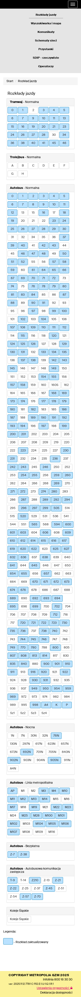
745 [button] (33, 639)
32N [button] (45, 735)
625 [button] (56, 548)
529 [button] (34, 516)
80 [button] (64, 286)
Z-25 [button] (25, 888)
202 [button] (34, 434)
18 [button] (64, 212)
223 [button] (23, 450)
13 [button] (64, 118)
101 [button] (12, 319)
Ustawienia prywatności (54, 988)
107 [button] (12, 327)
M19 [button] (34, 807)
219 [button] (56, 442)
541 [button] (66, 516)
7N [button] (23, 735)
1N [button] (12, 735)
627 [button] (66, 548)
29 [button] (54, 229)
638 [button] (45, 557)
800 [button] (55, 647)
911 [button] (12, 672)
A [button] (12, 165)
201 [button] (23, 434)
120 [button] (54, 335)
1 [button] (22, 110)
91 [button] (43, 302)
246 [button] (45, 467)
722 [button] (43, 622)
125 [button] (23, 344)
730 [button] (64, 622)
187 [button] (12, 417)
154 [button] (43, 376)
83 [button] (23, 294)
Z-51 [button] (61, 888)
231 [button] (12, 458)
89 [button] (23, 302)
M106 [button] (65, 823)
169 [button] (64, 393)
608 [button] (57, 532)
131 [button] (23, 352)
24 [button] (12, 134)
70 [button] (33, 278)
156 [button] (64, 376)
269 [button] (56, 483)
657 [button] (46, 573)
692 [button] (35, 598)
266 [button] (34, 483)
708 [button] (34, 614)
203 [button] (45, 434)
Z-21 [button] (58, 880)
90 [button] (33, 302)
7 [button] (23, 118)
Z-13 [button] (46, 880)
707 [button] (23, 614)
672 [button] (56, 581)
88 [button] (12, 302)
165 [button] (22, 393)
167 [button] (43, 393)
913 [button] (23, 672)
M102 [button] (13, 823)
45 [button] (54, 143)
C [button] (33, 165)
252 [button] (67, 467)
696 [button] (24, 606)
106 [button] (64, 319)
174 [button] (23, 401)
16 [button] (22, 126)
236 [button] (55, 458)
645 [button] (34, 565)
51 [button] (12, 261)
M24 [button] (13, 815)
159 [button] (33, 385)
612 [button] (23, 540)
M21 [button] (45, 807)
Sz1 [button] (12, 713)
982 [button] (56, 696)
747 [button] (54, 639)
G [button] (12, 173)
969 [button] (13, 696)
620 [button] (23, 548)
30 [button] (54, 134)
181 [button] (23, 409)
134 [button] (54, 352)
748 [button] (65, 639)
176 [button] (33, 401)
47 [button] (33, 253)
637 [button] (34, 557)
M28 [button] (36, 815)
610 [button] (12, 540)
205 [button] (67, 434)
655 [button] (24, 573)
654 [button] (13, 573)
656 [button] (35, 573)
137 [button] (23, 360)
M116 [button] (51, 831)
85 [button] (44, 294)
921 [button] (54, 672)
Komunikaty (46, 32)
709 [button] (44, 614)
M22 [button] (56, 807)
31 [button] (12, 237)
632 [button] (12, 557)
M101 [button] (61, 815)
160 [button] (43, 385)
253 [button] (12, 475)
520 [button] (23, 516)
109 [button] (33, 327)
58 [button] (64, 261)
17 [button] (54, 212)
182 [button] (33, 409)
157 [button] (12, 385)
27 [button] (33, 134)
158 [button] (22, 385)
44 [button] (64, 245)
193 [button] (12, 426)
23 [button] (64, 126)
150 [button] (64, 368)
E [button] (54, 165)
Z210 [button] (35, 880)
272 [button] (22, 491)
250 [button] (56, 467)
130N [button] (13, 743)
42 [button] (43, 245)
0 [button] (12, 110)
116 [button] (33, 335)
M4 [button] (54, 790)
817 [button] (55, 655)
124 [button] (12, 344)
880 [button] (35, 663)
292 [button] (56, 499)
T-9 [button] (12, 880)
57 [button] (54, 261)
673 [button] (66, 581)
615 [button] (43, 540)
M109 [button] (39, 831)
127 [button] (43, 344)
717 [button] (12, 622)
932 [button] (56, 680)
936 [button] (13, 688)
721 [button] (33, 622)
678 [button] (34, 590)
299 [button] (45, 508)
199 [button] (64, 426)
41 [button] (43, 143)
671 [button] (45, 581)
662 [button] (57, 573)
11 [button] (54, 118)
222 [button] (12, 450)
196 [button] (33, 426)
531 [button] (45, 516)
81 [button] (12, 294)
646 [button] (46, 565)
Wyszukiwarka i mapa (46, 23)
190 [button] (43, 417)
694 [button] (57, 598)
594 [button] (57, 524)
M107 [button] (13, 831)
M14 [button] (45, 799)
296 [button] (24, 508)
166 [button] (33, 393)
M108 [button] (26, 831)
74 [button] (12, 286)
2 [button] (33, 110)
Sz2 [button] (22, 713)
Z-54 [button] (13, 896)
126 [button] (33, 344)
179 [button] (64, 401)
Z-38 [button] (23, 854)
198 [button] (53, 426)
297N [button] (26, 743)
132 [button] (33, 352)
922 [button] (65, 672)
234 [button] (33, 458)
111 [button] (54, 327)
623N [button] (52, 743)
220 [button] (66, 442)
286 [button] (13, 499)
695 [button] (13, 606)
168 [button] (53, 393)
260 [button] (67, 475)
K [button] (56, 704)
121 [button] (64, 335)
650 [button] (68, 565)
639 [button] (56, 557)
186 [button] (64, 409)
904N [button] (41, 760)
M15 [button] (56, 799)
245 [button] (34, 467)
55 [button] (33, 261)
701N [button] (39, 752)
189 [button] (33, 417)
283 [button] (65, 491)
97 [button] (33, 311)
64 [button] (44, 270)
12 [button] (12, 212)
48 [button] (44, 253)
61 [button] (33, 270)
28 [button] (43, 134)
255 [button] (34, 475)
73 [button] (64, 278)
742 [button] (65, 631)
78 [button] (43, 286)
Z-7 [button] (12, 854)
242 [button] (12, 467)
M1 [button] (23, 790)
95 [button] (12, 311)
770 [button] (23, 647)
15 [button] (12, 126)
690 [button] (24, 598)
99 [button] (54, 311)
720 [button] (22, 622)
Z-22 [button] (13, 888)
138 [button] (33, 360)
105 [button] (53, 319)
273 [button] (33, 491)
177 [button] (43, 401)
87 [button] (64, 294)
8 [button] (33, 204)
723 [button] (54, 622)
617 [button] (64, 540)
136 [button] (12, 360)
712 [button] (55, 614)
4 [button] (54, 110)
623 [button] (45, 548)
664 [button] (13, 581)
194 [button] (22, 426)
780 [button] (33, 647)
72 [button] (54, 278)
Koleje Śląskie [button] (19, 919)
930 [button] (35, 680)
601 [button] (12, 532)
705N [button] (52, 752)
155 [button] (53, 376)
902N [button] (14, 760)
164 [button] (12, 393)
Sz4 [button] (44, 713)
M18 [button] (23, 807)
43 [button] (54, 245)
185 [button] (53, 409)
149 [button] (53, 368)
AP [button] (12, 790)
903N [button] (27, 760)
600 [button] (68, 524)
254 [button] (23, 475)
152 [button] (23, 376)
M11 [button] (12, 799)
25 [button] (12, 229)
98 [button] (44, 311)
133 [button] (43, 352)
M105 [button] (52, 823)
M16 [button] (67, 799)
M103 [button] (26, 823)
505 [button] (56, 508)
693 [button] (46, 598)
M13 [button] (34, 799)
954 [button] (57, 688)
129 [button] (64, 344)
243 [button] (23, 467)
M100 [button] (48, 815)
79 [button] (54, 286)
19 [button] (33, 126)
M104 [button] (39, 823)
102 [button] (23, 319)
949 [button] (34, 688)
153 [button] (33, 376)
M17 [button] (12, 807)
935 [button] (67, 680)
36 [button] (12, 143)
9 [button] (33, 118)
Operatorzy (46, 66)
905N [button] (54, 760)
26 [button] (23, 134)
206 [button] (13, 442)
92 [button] (54, 302)
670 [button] (35, 581)
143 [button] (64, 360)
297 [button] (34, 508)
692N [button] (27, 752)
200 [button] (13, 434)
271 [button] (12, 491)
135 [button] (64, 352)
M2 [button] (33, 790)
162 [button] (66, 385)
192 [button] (64, 417)
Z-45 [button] (49, 888)
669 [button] (24, 581)
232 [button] (22, 458)
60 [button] (23, 270)
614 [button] (33, 540)
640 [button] (67, 557)
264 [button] (23, 483)
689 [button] (13, 598)
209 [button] (45, 442)
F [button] (64, 165)
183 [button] (43, 409)
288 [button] (34, 499)
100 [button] (64, 311)
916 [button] (33, 672)
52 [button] (23, 261)
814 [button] (44, 655)
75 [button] (23, 286)
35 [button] (43, 237)
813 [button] (34, 655)
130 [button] (12, 352)
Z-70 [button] (37, 896)
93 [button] (64, 302)
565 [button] (34, 524)
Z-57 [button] (25, 896)
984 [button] (67, 696)
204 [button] (56, 434)
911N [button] (67, 760)
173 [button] (12, 401)
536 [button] (55, 516)
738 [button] (44, 631)
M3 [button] (43, 790)
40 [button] (33, 143)
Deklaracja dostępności (56, 992)
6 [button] (12, 118)
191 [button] (54, 417)
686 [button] (45, 590)
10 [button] (43, 118)
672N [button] (13, 752)
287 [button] (23, 499)
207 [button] (23, 442)
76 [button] (33, 286)
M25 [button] (25, 815)
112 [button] (64, 327)
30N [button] (34, 735)
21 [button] (53, 126)
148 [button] (43, 368)
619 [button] (12, 548)
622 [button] (34, 548)
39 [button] (12, 245)
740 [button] (54, 631)
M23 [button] (68, 807)
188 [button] (22, 417)
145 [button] (12, 368)
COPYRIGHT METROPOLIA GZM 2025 (39, 975)
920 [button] (44, 672)
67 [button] (12, 278)
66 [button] (64, 270)
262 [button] (12, 483)
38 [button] (23, 143)
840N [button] (66, 752)
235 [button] (44, 458)
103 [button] (33, 319)
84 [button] (33, 294)
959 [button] (68, 688)
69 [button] (23, 278)
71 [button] (43, 278)
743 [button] (12, 639)
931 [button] (45, 680)
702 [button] (57, 606)
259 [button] (56, 475)
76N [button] (56, 735)
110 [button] (43, 327)
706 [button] (12, 614)
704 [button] (67, 606)
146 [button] (22, 368)
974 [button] (45, 696)
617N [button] (38, 743)
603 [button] (23, 532)
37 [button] (64, 237)
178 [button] (54, 401)
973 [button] (34, 696)
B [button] (23, 165)
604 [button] (34, 532)
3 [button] (43, 110)
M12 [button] (23, 799)
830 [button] (66, 655)
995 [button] (24, 704)
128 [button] (54, 344)
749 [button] (12, 647)
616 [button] (53, 540)
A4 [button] (46, 704)
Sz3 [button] (33, 713)
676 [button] (23, 590)
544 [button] (13, 524)
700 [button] (46, 606)
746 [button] (44, 639)
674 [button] (12, 590)
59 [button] (12, 270)
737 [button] (33, 631)
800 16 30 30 (63, 979)
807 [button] (12, 655)
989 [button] (13, 704)
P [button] (67, 704)
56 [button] (44, 261)
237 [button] (65, 458)
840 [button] (24, 663)
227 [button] (55, 450)
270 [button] (67, 483)
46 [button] (64, 143)
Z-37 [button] (37, 888)
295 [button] (13, 508)
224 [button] (34, 450)
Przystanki (45, 49)
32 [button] (23, 237)
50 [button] (64, 253)
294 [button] (67, 499)
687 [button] (56, 590)
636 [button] (23, 557)
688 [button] (67, 590)
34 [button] (64, 134)
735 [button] (12, 631)
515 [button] (12, 516)
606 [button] (45, 532)
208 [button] (34, 442)
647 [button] (56, 565)
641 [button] (12, 565)
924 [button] (13, 680)
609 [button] (68, 532)
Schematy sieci (46, 40)
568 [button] (46, 524)
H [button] (23, 173)
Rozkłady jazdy (46, 15)
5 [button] (64, 110)
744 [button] (22, 639)
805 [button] (67, 647)
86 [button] (54, 294)
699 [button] (35, 606)
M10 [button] (64, 790)
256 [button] (45, 475)
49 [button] (54, 253)
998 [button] (35, 704)
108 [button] (22, 327)
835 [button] (13, 663)
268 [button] (45, 483)
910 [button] (67, 663)
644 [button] (23, 565)
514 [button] (67, 508)
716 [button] (65, 614)
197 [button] (43, 426)
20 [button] (43, 126)
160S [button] (54, 385)
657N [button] (65, 743)
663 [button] (68, 573)
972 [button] (23, 696)
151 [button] (12, 376)
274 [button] (43, 491)
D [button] (44, 165)
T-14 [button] (23, 880)
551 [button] (23, 524)
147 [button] (33, 368)
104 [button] (43, 319)
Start (9, 81)
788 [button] (44, 647)
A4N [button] (13, 768)
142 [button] (54, 360)
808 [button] (24, 655)
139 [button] (43, 360)
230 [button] (65, 450)
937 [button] (23, 688)
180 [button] (12, 409)
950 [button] (46, 688)
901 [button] (57, 663)
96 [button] (23, 311)
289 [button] (45, 499)
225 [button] (44, 450)
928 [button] (24, 680)
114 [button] (12, 335)
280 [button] (54, 491)
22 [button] (43, 220)
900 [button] (46, 663)
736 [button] (23, 631)
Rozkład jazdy (27, 81)
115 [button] (23, 335)
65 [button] (54, 270)
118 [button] (43, 335)
